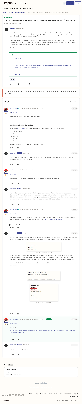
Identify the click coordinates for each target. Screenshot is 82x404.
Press (56, 394)
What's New (28, 8)
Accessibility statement (47, 387)
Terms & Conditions (34, 387)
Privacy (77, 400)
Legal (71, 400)
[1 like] (15, 225)
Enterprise (67, 394)
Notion (12, 79)
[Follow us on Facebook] (10, 395)
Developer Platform (46, 394)
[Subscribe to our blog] (16, 395)
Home (4, 12)
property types (21, 128)
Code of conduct (11, 369)
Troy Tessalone (14, 108)
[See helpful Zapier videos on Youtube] (22, 395)
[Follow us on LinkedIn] (13, 395)
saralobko (12, 28)
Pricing (31, 394)
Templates (76, 394)
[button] (70, 3)
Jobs (60, 394)
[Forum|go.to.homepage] (15, 3)
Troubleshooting (20, 12)
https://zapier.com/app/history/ (53, 219)
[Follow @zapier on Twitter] (19, 395)
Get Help (5, 8)
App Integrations (74, 396)
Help (36, 394)
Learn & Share (15, 8)
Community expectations (13, 374)
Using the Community (12, 372)
